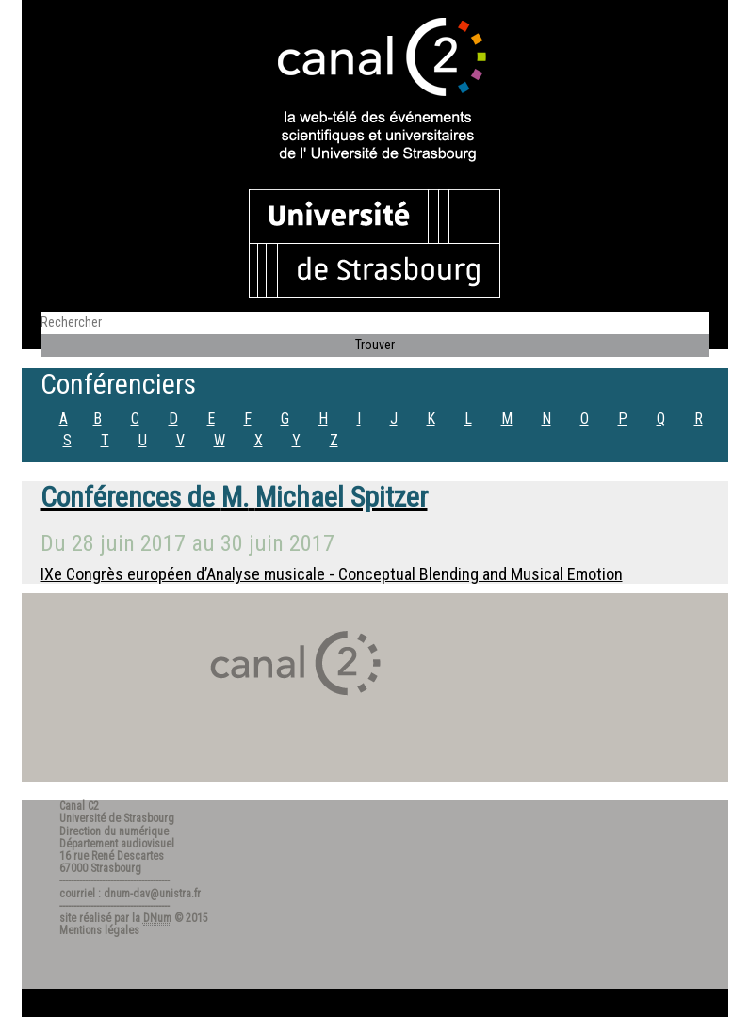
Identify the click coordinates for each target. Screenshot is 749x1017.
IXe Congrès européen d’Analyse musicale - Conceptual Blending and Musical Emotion (332, 574)
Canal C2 (79, 806)
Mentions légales (99, 930)
